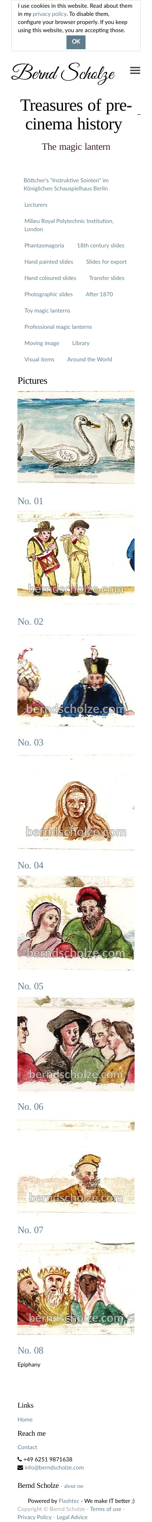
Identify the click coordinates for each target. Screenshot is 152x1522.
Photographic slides (48, 294)
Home (24, 1419)
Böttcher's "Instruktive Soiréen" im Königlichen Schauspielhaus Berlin (66, 184)
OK (76, 42)
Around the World (89, 359)
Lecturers (35, 204)
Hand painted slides (48, 261)
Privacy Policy (34, 1516)
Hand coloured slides (50, 277)
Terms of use (105, 1508)
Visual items (39, 359)
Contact (27, 1446)
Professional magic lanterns (58, 326)
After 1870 (99, 294)
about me (73, 1486)
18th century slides (100, 245)
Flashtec (69, 1500)
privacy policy (49, 13)
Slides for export (106, 261)
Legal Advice (72, 1516)
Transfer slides (106, 277)
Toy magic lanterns (47, 310)
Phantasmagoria (44, 245)
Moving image (41, 342)
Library (81, 342)
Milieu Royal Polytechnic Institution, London (68, 224)
